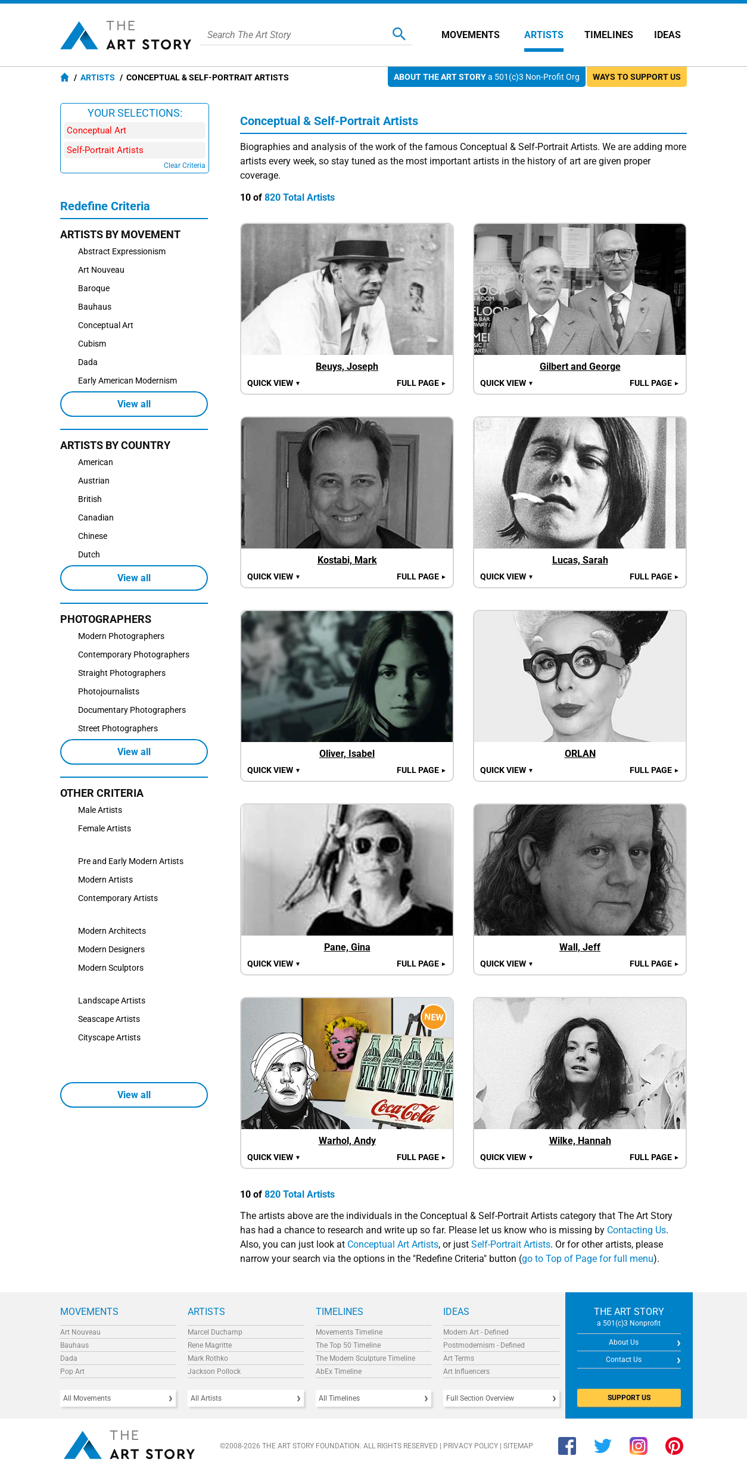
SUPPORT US (629, 1398)
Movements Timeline (349, 1332)
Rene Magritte (210, 1345)
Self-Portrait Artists (510, 1244)
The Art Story (125, 35)
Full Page (422, 383)
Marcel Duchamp (215, 1332)
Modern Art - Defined (476, 1332)
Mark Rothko (208, 1358)
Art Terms (458, 1358)
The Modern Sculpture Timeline (365, 1358)
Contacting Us (636, 1230)
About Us (624, 1342)
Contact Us (624, 1359)
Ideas (667, 34)
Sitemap (518, 1446)
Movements (470, 34)
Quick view (274, 383)
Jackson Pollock (214, 1371)
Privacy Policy (470, 1446)
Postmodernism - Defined (484, 1345)
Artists (544, 34)
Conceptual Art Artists (392, 1244)
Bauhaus (74, 1345)
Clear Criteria (185, 165)
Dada (68, 1358)
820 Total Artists (299, 197)
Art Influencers (466, 1371)
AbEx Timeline (339, 1371)
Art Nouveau (80, 1332)
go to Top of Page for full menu (587, 1258)
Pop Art (72, 1371)
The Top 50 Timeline (348, 1345)
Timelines (608, 34)
